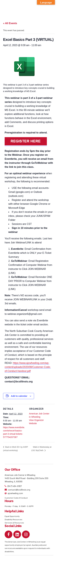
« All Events (10, 23)
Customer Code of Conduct (16, 498)
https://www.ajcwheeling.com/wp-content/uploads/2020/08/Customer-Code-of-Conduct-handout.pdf (28, 367)
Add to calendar (19, 396)
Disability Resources (13, 519)
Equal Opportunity (12, 516)
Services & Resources (14, 523)
